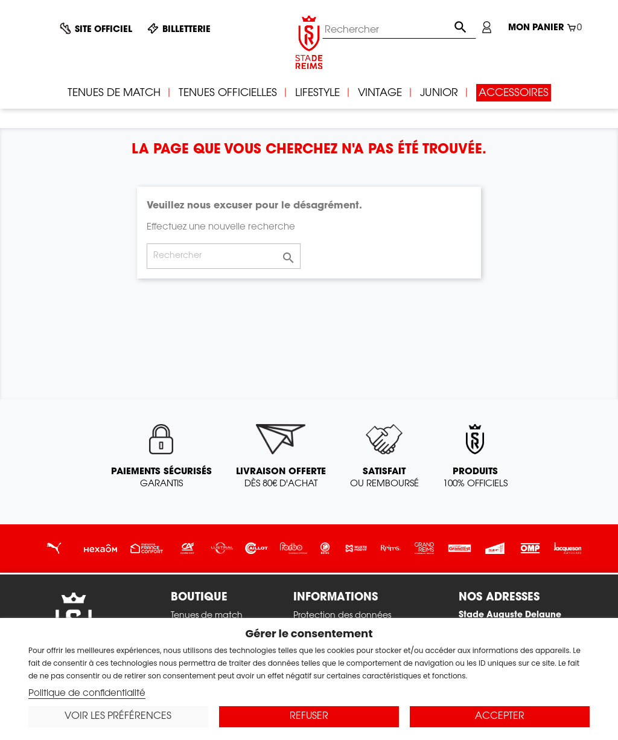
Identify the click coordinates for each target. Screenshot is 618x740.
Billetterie (186, 30)
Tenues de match (207, 616)
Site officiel (103, 30)
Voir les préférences (118, 716)
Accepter (499, 716)
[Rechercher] (399, 30)
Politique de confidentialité (86, 693)
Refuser (309, 716)
